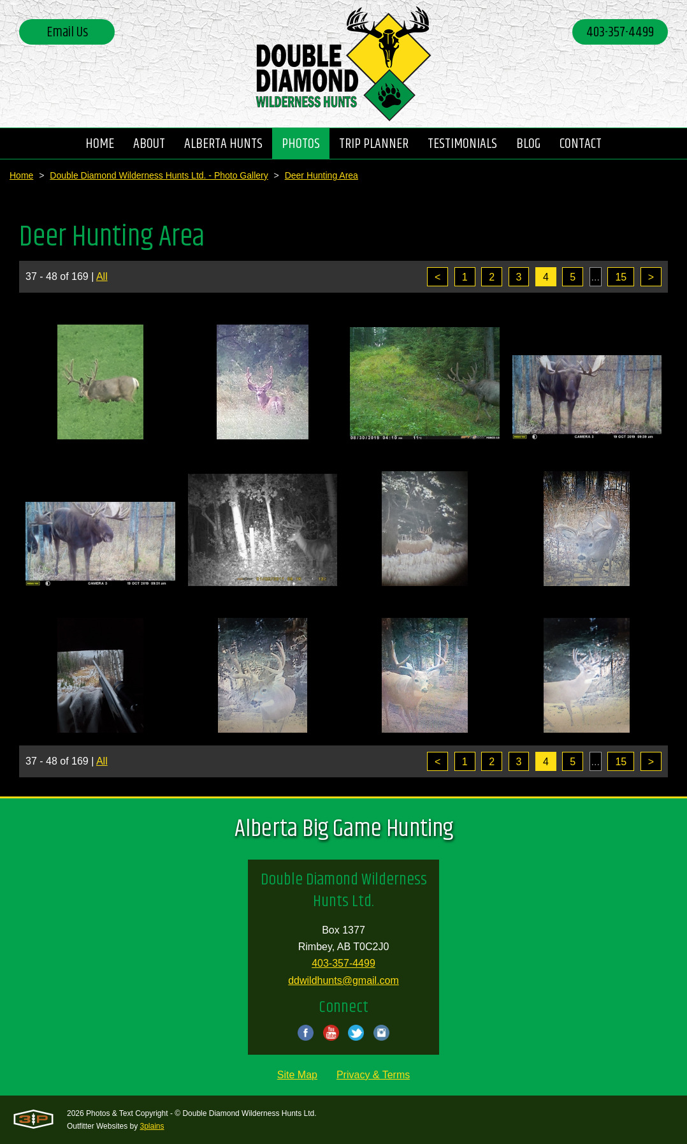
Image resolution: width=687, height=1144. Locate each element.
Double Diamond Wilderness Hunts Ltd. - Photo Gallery (159, 175)
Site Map (297, 1074)
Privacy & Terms (373, 1074)
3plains (152, 1126)
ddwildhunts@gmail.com (343, 980)
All (102, 276)
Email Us (67, 32)
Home (21, 175)
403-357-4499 (620, 32)
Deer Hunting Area (321, 175)
